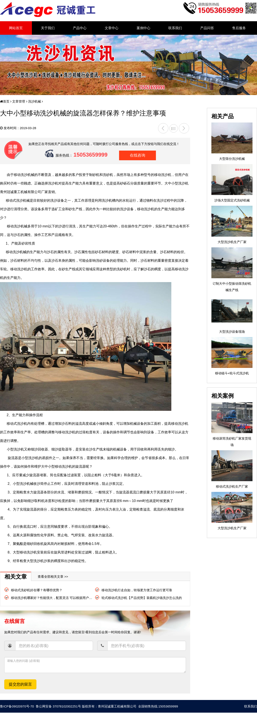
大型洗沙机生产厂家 (232, 242)
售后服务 (239, 28)
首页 (4, 101)
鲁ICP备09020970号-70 (17, 706)
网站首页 (16, 28)
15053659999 (90, 154)
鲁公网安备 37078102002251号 (58, 706)
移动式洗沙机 (17, 423)
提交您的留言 (20, 684)
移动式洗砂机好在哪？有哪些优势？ (36, 590)
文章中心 (111, 28)
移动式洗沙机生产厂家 (232, 486)
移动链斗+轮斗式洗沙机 (232, 373)
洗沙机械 (34, 101)
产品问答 (207, 28)
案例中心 (143, 28)
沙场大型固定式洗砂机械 (232, 200)
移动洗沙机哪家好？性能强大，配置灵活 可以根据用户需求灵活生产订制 (63, 598)
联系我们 (175, 28)
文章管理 (18, 101)
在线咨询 (137, 155)
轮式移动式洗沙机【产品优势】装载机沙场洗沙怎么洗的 (142, 598)
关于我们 (48, 28)
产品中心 (80, 28)
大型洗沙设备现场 (232, 331)
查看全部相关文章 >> (53, 576)
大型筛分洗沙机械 (232, 158)
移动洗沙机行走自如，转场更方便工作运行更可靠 (137, 590)
